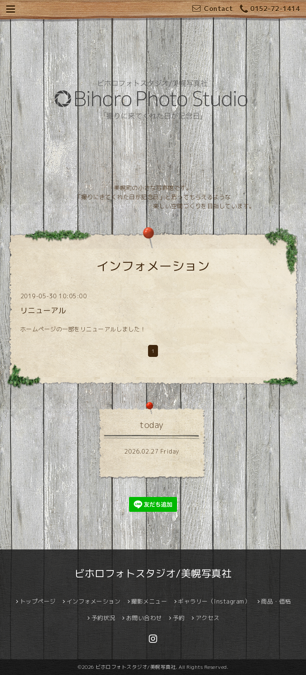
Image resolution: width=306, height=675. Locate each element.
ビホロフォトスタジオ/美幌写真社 (153, 573)
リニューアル (43, 310)
